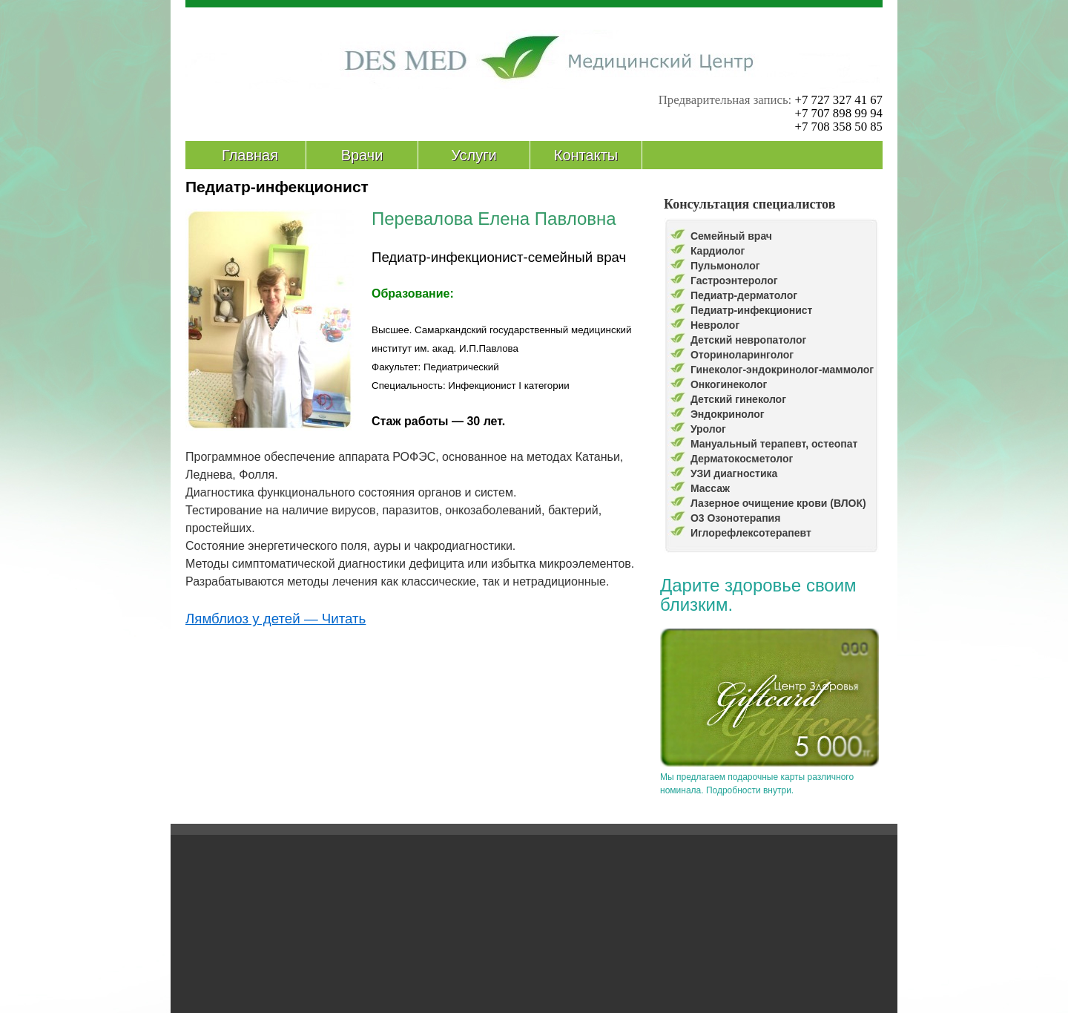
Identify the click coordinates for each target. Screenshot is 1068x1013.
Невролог (714, 325)
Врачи (362, 155)
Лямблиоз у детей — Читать (275, 618)
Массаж (710, 488)
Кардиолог (717, 251)
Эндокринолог (727, 414)
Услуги (474, 155)
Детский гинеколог (738, 399)
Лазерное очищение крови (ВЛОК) (778, 503)
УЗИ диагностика (733, 473)
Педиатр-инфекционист (751, 310)
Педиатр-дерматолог (743, 295)
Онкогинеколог (729, 384)
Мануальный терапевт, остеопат (774, 444)
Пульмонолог (725, 266)
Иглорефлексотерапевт (750, 533)
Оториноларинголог (742, 355)
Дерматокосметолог (741, 459)
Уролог (708, 429)
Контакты (586, 155)
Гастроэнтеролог (734, 280)
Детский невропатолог (748, 340)
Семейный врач (731, 236)
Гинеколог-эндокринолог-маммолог (782, 370)
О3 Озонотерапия (735, 518)
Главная (250, 155)
